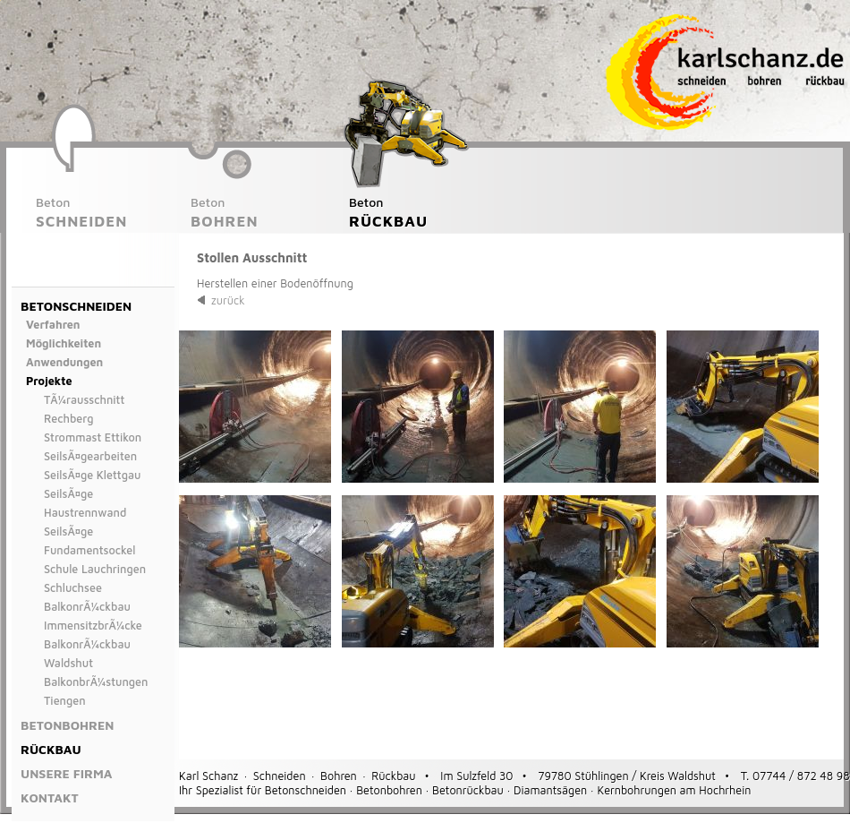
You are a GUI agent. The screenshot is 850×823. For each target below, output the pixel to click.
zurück (228, 300)
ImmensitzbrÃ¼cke (93, 625)
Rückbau (51, 749)
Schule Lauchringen (95, 569)
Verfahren (53, 324)
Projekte (49, 381)
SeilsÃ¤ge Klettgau (92, 475)
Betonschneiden (76, 305)
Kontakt (50, 797)
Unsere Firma (66, 773)
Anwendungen (64, 362)
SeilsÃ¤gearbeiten (90, 456)
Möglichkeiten (63, 343)
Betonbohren (67, 725)
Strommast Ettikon (92, 437)
